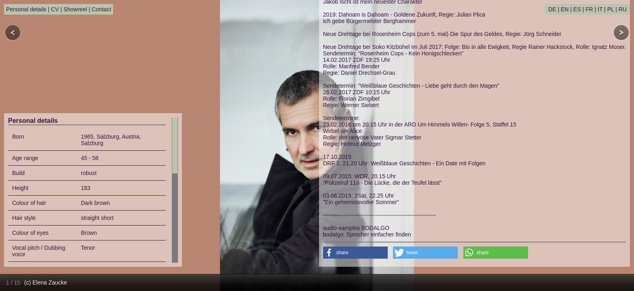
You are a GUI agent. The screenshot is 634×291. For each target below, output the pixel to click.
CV (55, 9)
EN (564, 9)
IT (600, 9)
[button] (355, 253)
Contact (101, 9)
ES (577, 9)
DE (552, 9)
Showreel (75, 9)
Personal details (26, 9)
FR (589, 9)
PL (610, 9)
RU (623, 9)
